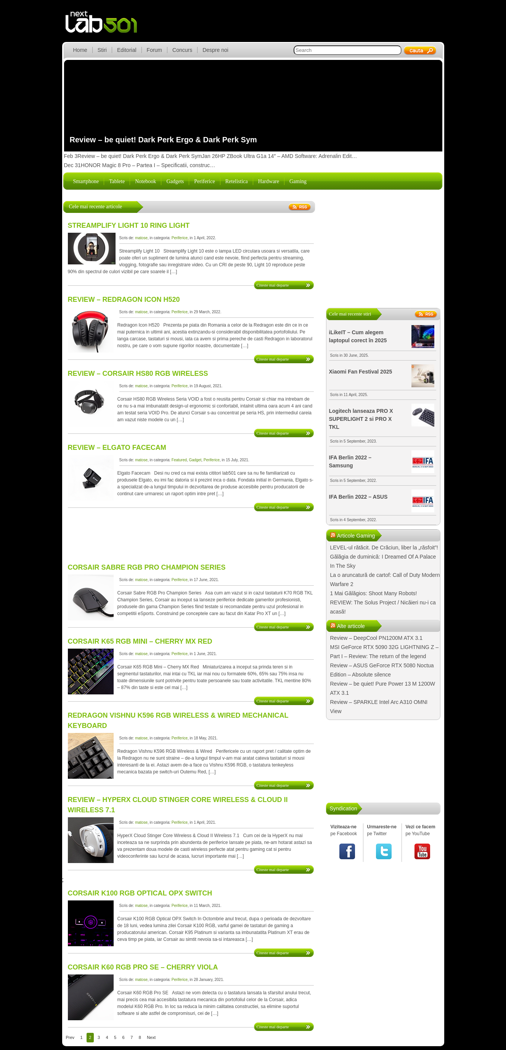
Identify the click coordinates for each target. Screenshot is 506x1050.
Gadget (195, 460)
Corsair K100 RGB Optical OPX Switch (140, 893)
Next (151, 1037)
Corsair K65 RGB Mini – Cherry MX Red (140, 641)
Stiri (102, 50)
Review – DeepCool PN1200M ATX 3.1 (376, 638)
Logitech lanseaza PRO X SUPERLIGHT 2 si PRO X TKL (361, 419)
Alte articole (351, 626)
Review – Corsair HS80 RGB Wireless (138, 373)
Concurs (182, 50)
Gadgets (175, 181)
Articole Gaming (356, 536)
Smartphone (86, 181)
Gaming (298, 181)
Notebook (145, 181)
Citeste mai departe (273, 285)
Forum (154, 50)
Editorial (127, 50)
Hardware (268, 181)
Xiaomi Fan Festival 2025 (360, 372)
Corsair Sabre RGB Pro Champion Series (147, 567)
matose (141, 238)
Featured (179, 460)
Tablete (117, 181)
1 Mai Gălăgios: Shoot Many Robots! (373, 593)
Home (80, 50)
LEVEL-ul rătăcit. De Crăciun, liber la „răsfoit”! (384, 547)
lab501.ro (105, 26)
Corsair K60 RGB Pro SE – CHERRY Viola (143, 967)
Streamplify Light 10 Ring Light (129, 225)
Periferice (204, 181)
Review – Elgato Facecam (117, 447)
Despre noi (215, 50)
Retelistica (236, 181)
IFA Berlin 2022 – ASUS (358, 497)
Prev (70, 1037)
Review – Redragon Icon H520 (124, 299)
